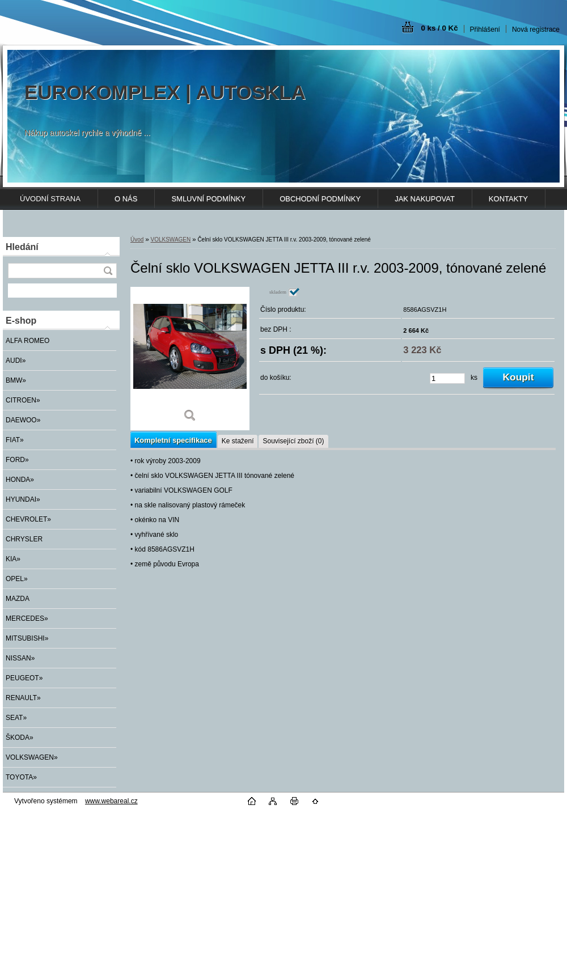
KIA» (13, 559)
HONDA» (20, 480)
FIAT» (15, 440)
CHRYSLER (24, 539)
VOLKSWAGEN (170, 239)
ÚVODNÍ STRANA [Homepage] (50, 198)
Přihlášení (485, 29)
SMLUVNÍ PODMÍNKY (208, 198)
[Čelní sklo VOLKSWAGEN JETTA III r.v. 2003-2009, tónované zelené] (190, 358)
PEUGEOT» (24, 678)
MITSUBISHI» (27, 638)
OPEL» (17, 579)
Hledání (22, 247)
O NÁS (126, 198)
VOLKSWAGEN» (32, 757)
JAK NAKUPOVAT (425, 198)
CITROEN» (23, 400)
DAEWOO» (23, 420)
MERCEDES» (27, 618)
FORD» (17, 460)
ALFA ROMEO (27, 341)
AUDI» (16, 361)
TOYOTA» (21, 777)
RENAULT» (23, 698)
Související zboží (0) (293, 441)
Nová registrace (536, 29)
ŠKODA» (19, 738)
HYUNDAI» (23, 499)
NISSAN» (20, 658)
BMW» (16, 380)
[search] (107, 271)
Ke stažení (238, 441)
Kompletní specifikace (173, 440)
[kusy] (447, 378)
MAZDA (17, 599)
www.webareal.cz (111, 801)
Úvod (136, 239)
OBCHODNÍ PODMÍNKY (320, 198)
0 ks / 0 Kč (439, 28)
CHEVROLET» (28, 519)
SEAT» (16, 718)
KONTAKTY (508, 198)
